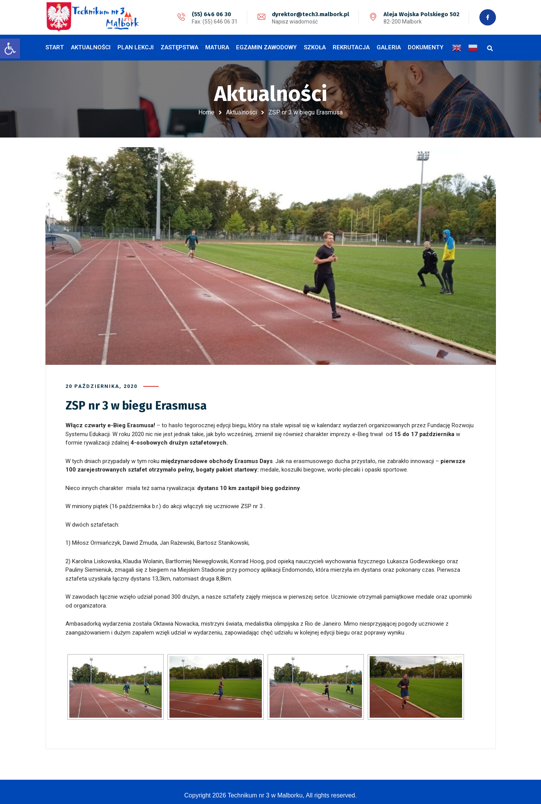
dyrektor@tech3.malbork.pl (309, 14)
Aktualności (241, 112)
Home (206, 112)
